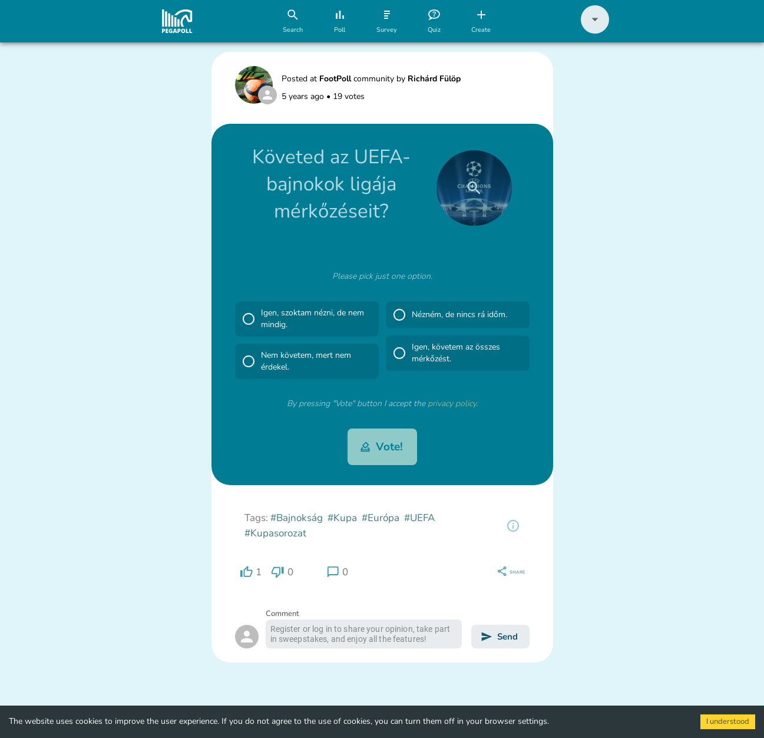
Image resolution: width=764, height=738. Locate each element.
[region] (513, 526)
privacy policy (452, 403)
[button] (595, 31)
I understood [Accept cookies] (727, 721)
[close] (474, 188)
